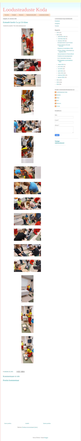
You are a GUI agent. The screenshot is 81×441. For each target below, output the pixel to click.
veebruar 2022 (61, 75)
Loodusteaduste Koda (25, 9)
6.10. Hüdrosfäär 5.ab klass (64, 58)
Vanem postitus (47, 423)
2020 (58, 82)
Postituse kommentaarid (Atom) (30, 427)
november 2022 (62, 38)
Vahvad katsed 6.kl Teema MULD (66, 54)
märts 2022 (61, 73)
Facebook (57, 21)
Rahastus (21, 15)
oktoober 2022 (61, 40)
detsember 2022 (62, 36)
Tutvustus (6, 15)
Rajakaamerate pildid (31, 15)
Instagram (57, 23)
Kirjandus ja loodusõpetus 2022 (65, 48)
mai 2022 (60, 68)
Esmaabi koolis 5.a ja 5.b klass (65, 42)
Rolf (57, 100)
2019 (58, 84)
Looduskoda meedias (44, 15)
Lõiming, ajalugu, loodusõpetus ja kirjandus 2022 (66, 51)
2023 (58, 32)
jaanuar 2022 (61, 77)
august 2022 (61, 64)
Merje (58, 97)
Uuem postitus (7, 423)
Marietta (58, 95)
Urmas (58, 106)
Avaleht (27, 423)
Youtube (57, 26)
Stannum (59, 103)
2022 (58, 34)
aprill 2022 (60, 71)
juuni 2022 (60, 66)
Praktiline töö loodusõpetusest (65, 56)
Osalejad (14, 15)
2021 (58, 80)
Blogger (46, 437)
